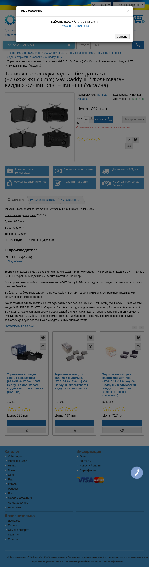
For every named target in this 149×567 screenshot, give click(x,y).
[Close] (128, 11)
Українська (82, 25)
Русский (65, 25)
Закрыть (122, 36)
